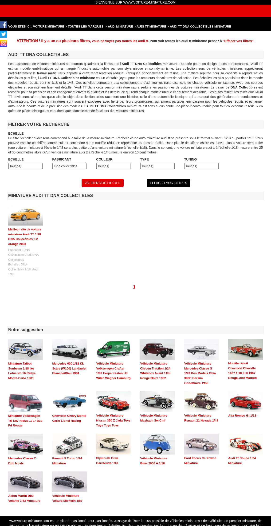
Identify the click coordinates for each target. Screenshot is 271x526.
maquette (229, 498)
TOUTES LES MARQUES (85, 26)
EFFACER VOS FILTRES (168, 183)
